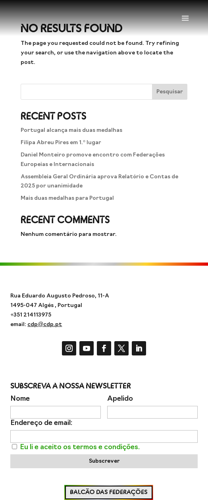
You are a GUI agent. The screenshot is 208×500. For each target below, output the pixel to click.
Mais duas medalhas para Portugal (67, 198)
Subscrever (104, 461)
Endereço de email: (41, 423)
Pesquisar (169, 92)
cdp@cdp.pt (44, 325)
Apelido (120, 399)
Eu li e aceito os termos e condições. (80, 447)
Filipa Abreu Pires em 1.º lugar (61, 143)
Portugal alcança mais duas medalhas (71, 130)
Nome (20, 399)
